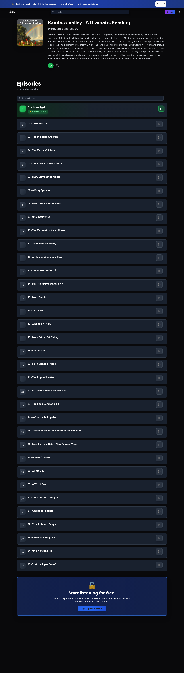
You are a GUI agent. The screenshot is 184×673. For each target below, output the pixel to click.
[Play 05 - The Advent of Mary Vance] (159, 162)
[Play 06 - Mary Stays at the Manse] (159, 177)
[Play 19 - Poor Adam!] (159, 368)
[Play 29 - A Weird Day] (159, 516)
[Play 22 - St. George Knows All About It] (159, 413)
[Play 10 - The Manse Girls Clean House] (159, 236)
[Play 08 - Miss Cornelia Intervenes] (159, 206)
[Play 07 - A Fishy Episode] (159, 191)
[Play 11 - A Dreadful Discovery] (159, 250)
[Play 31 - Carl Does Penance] (159, 545)
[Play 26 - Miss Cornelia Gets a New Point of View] (159, 472)
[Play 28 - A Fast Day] (159, 501)
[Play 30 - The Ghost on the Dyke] (159, 531)
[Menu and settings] (178, 3)
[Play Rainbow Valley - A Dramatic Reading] (51, 58)
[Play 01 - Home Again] (160, 102)
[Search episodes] (35, 90)
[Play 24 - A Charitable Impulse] (159, 442)
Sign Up (170, 4)
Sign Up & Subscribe (92, 648)
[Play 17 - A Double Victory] (159, 339)
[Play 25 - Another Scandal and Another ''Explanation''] (159, 457)
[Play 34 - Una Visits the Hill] (159, 590)
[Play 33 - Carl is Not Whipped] (159, 575)
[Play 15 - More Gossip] (159, 309)
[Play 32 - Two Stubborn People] (159, 560)
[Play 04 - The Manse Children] (159, 147)
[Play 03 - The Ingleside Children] (159, 132)
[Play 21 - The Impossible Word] (159, 398)
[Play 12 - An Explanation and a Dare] (159, 265)
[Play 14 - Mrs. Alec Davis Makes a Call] (159, 295)
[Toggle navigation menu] (5, 3)
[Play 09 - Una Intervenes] (159, 221)
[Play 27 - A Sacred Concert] (159, 486)
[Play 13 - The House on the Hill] (159, 280)
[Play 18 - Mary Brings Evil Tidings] (159, 354)
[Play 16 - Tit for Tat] (159, 324)
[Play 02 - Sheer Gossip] (159, 118)
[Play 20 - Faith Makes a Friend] (159, 383)
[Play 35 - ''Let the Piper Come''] (159, 604)
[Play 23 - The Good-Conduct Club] (159, 427)
